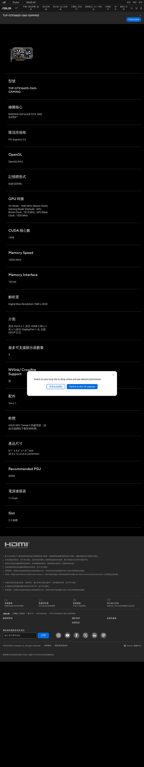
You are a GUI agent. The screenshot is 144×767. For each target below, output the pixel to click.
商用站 (109, 641)
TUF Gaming (41, 602)
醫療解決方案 (8, 620)
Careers (75, 668)
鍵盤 (38, 683)
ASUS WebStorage (80, 651)
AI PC (109, 624)
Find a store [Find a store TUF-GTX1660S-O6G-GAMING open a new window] (134, 14)
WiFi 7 (39, 629)
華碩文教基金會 (78, 660)
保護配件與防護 (43, 705)
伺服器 (39, 669)
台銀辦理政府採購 (10, 652)
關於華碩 (75, 611)
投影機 (5, 666)
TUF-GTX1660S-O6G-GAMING (21, 10)
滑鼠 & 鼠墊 (41, 687)
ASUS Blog (111, 633)
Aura (109, 668)
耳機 (38, 692)
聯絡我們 (75, 695)
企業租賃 (75, 708)
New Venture (77, 664)
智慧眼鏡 (6, 697)
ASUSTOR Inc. (78, 643)
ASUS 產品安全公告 (80, 699)
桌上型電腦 (7, 674)
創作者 (5, 638)
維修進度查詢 (77, 677)
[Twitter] (85, 741)
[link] (72, 3)
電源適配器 (41, 710)
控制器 (39, 719)
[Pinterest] (103, 741)
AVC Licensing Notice (116, 659)
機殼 (4, 715)
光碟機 (5, 728)
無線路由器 (41, 638)
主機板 (5, 706)
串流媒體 (40, 696)
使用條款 (47, 751)
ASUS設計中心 (113, 637)
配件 (4, 692)
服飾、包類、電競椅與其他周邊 (49, 701)
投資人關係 (76, 625)
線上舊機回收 (77, 713)
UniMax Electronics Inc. (82, 655)
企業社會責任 (77, 629)
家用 (4, 629)
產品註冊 (75, 686)
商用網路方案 (42, 647)
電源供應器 (7, 724)
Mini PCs (6, 683)
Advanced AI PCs (114, 628)
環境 (108, 615)
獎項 (74, 620)
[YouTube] (67, 741)
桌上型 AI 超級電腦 (44, 665)
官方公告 (75, 616)
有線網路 (40, 651)
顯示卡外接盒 (42, 616)
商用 (4, 634)
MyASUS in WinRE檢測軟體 (83, 722)
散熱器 (5, 719)
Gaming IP (41, 723)
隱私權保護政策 (61, 751)
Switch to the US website (82, 386)
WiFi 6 (39, 633)
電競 (4, 647)
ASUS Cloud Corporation (82, 647)
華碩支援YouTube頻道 (81, 704)
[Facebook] (76, 741)
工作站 (5, 688)
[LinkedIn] (94, 741)
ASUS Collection (44, 727)
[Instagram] (58, 741)
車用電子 (110, 646)
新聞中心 (75, 634)
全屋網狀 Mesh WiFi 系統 (47, 642)
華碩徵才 (75, 638)
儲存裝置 (40, 611)
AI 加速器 (41, 620)
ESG (108, 611)
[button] (4, 3)
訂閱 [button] (43, 740)
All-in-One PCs (9, 670)
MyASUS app (77, 717)
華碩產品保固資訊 (79, 690)
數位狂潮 (110, 655)
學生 (4, 643)
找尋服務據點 (77, 681)
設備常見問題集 (78, 726)
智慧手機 (6, 616)
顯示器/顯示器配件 (10, 661)
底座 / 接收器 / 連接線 (46, 714)
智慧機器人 (41, 656)
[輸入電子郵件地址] (20, 741)
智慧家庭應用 (42, 674)
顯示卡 (5, 710)
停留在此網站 (56, 386)
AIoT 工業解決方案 (44, 660)
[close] (113, 375)
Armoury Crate (113, 663)
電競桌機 (6, 679)
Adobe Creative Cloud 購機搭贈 (120, 650)
